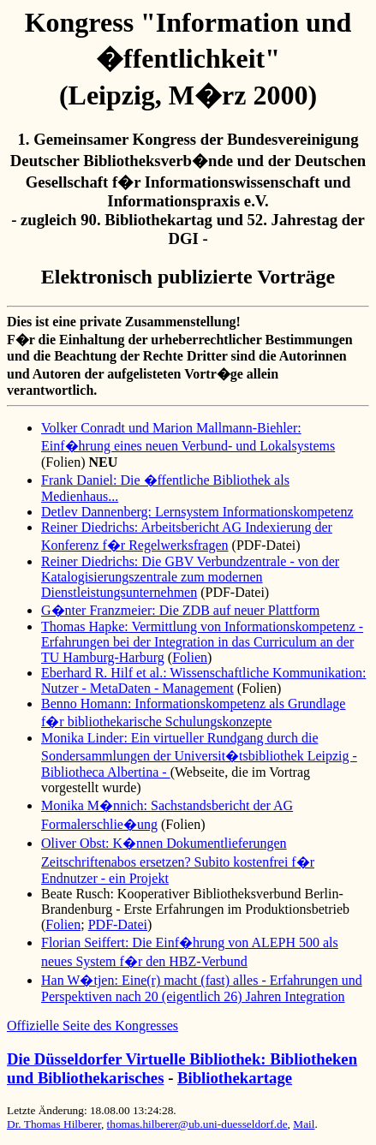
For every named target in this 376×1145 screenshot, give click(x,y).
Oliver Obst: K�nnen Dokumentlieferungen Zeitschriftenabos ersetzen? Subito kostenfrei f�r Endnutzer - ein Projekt (177, 861)
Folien (189, 657)
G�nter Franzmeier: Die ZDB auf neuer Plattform (180, 610)
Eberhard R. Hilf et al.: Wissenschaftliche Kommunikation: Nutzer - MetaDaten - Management (203, 680)
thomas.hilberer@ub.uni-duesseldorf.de (197, 1124)
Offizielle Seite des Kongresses (92, 1025)
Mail (303, 1124)
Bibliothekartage (234, 1078)
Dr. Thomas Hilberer (54, 1124)
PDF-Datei (117, 924)
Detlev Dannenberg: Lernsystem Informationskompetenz (197, 511)
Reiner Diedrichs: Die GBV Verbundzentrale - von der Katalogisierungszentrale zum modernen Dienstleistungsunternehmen (190, 576)
